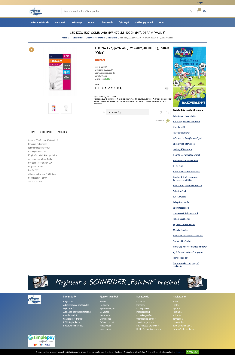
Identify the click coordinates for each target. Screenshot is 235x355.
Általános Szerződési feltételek (77, 311)
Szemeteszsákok (181, 207)
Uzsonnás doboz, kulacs (184, 329)
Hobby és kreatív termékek (148, 329)
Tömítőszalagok (180, 257)
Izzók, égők (112, 37)
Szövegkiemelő (107, 322)
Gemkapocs (105, 318)
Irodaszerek (60, 22)
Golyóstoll (104, 311)
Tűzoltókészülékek (181, 132)
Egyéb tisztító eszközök (184, 224)
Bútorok (91, 22)
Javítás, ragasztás (145, 322)
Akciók (162, 22)
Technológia (76, 22)
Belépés (200, 2)
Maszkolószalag (180, 230)
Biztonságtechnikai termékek (186, 121)
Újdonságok (124, 22)
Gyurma (176, 308)
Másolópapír (106, 325)
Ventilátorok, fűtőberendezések (187, 185)
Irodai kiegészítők (144, 315)
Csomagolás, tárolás (146, 318)
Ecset (175, 301)
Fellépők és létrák (181, 202)
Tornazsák (178, 318)
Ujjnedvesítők (179, 127)
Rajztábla (177, 311)
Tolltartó (177, 315)
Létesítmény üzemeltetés (184, 116)
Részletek (180, 352)
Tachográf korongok (182, 149)
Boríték (103, 301)
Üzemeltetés (107, 22)
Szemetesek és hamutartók (185, 213)
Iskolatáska (178, 322)
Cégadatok (68, 301)
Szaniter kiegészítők (182, 241)
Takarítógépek (179, 191)
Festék (176, 304)
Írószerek (140, 304)
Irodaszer (140, 301)
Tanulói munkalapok (182, 325)
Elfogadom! (192, 352)
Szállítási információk (73, 318)
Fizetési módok (70, 315)
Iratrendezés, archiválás (147, 325)
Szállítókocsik (179, 196)
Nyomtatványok (107, 308)
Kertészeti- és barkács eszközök (188, 235)
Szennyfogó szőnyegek (184, 143)
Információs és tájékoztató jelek (187, 138)
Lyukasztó (104, 304)
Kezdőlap (66, 37)
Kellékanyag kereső (144, 22)
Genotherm (105, 315)
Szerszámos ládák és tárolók (186, 171)
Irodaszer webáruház (39, 22)
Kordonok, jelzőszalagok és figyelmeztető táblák (185, 178)
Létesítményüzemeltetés (95, 37)
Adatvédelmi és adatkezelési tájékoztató (76, 306)
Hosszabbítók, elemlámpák (185, 160)
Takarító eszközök (181, 218)
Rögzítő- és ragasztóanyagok (186, 154)
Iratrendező (105, 329)
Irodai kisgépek (143, 311)
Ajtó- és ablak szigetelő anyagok (188, 252)
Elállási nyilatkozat (71, 322)
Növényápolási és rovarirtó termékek (190, 246)
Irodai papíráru (143, 308)
